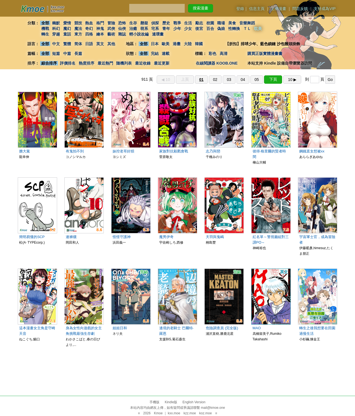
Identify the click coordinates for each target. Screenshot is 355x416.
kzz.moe (190, 413)
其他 (111, 44)
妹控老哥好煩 (123, 151)
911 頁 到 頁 (238, 79)
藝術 (111, 34)
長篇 (78, 53)
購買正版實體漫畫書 (264, 53)
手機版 (154, 402)
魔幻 (67, 28)
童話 (67, 34)
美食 (232, 23)
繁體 (67, 44)
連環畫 (158, 34)
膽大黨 (24, 151)
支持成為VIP (325, 8)
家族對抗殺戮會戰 (173, 151)
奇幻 (89, 28)
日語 (89, 44)
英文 (100, 44)
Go (330, 79)
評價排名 (68, 63)
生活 (188, 23)
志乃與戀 (213, 151)
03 (229, 79)
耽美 (258, 28)
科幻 (56, 28)
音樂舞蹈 (247, 23)
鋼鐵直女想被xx (311, 151)
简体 (78, 44)
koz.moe (205, 413)
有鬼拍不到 (75, 151)
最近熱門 (105, 63)
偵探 (155, 23)
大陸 (188, 44)
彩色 (212, 53)
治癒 (133, 28)
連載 (166, 53)
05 (257, 79)
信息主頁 (257, 8)
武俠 (111, 28)
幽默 (56, 23)
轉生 (45, 34)
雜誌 (122, 34)
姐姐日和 (120, 328)
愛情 (67, 23)
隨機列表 (124, 63)
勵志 (199, 23)
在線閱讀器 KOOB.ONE (216, 63)
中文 (56, 44)
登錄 (240, 8)
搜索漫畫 (200, 8)
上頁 (185, 79)
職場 (221, 23)
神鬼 (100, 28)
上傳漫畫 (278, 8)
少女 (188, 28)
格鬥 (100, 23)
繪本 (100, 34)
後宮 (199, 28)
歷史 (166, 23)
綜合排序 (49, 63)
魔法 (78, 28)
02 (215, 79)
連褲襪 (71, 237)
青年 (166, 28)
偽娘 (221, 28)
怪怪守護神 (122, 237)
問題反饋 (300, 8)
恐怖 (122, 23)
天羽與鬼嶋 (215, 237)
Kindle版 (171, 402)
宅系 (155, 28)
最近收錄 (143, 63)
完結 (155, 53)
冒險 (111, 23)
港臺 (177, 44)
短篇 (56, 53)
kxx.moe (174, 413)
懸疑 (144, 23)
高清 (224, 53)
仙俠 (122, 28)
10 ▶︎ (292, 79)
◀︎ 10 (165, 79)
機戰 (45, 28)
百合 (210, 28)
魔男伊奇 (166, 237)
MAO (257, 328)
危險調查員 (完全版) (222, 328)
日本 (155, 44)
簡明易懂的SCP (32, 237)
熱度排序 (86, 63)
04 (243, 79)
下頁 (273, 79)
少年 (177, 28)
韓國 (199, 44)
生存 (133, 23)
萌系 (144, 28)
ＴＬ (247, 28)
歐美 (166, 44)
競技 (78, 23)
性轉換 (234, 28)
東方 (78, 34)
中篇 (67, 53)
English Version (194, 402)
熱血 (89, 23)
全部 (45, 23)
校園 (210, 23)
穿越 (56, 34)
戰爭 (177, 23)
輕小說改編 (139, 34)
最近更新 (162, 63)
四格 (89, 34)
